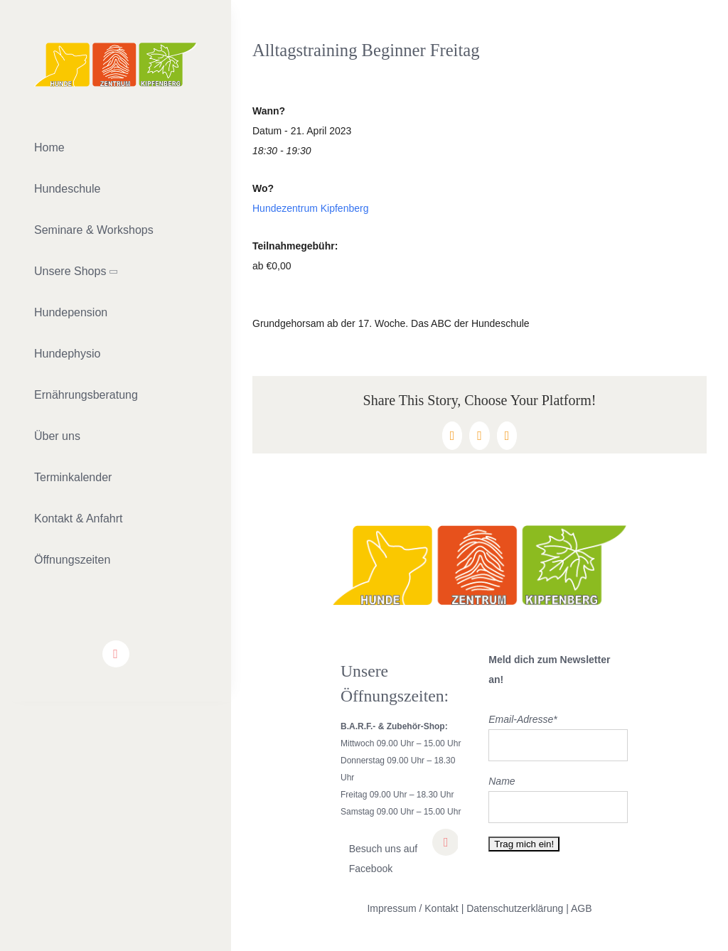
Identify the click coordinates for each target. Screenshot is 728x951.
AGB (581, 908)
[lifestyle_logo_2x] (115, 47)
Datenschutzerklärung (514, 908)
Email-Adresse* (522, 719)
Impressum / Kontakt (412, 908)
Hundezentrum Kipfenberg (310, 208)
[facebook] (115, 653)
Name (501, 781)
